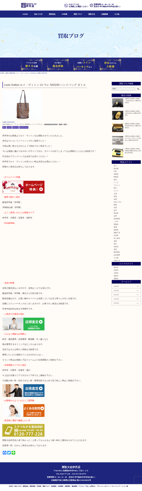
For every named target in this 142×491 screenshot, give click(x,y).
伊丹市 (116, 267)
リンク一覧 (124, 486)
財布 (115, 180)
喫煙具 (116, 230)
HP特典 (64, 14)
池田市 (116, 276)
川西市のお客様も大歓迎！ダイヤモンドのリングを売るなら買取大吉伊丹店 (133, 138)
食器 (115, 196)
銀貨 (115, 205)
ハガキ (116, 221)
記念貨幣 (117, 255)
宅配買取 (67, 486)
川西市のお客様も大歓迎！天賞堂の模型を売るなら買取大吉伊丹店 (133, 151)
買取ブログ (78, 14)
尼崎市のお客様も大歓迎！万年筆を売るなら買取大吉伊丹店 (133, 125)
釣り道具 (117, 238)
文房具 (116, 235)
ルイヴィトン (24, 127)
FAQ (86, 486)
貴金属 (116, 168)
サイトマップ (116, 486)
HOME (25, 14)
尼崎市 (116, 278)
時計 (115, 188)
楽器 (115, 241)
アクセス (81, 486)
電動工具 (117, 232)
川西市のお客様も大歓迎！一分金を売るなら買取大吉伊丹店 (133, 100)
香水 (115, 244)
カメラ (116, 191)
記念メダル (117, 202)
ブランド (15, 127)
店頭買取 (53, 486)
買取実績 (32, 486)
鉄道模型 (117, 219)
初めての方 (38, 14)
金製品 (116, 174)
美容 (115, 249)
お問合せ (92, 486)
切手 (115, 210)
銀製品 (116, 177)
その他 (116, 14)
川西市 (116, 273)
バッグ (9, 127)
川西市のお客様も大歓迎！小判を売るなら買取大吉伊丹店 (133, 113)
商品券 (116, 213)
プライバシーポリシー (103, 486)
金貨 (115, 199)
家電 (115, 227)
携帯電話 (117, 252)
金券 (115, 216)
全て (4, 127)
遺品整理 (74, 486)
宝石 (115, 171)
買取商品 (52, 14)
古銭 (115, 207)
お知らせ (117, 260)
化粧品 (116, 246)
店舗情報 (104, 14)
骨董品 (116, 224)
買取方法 (91, 14)
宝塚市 (116, 270)
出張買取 (60, 486)
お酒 (115, 193)
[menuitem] (25, 14)
